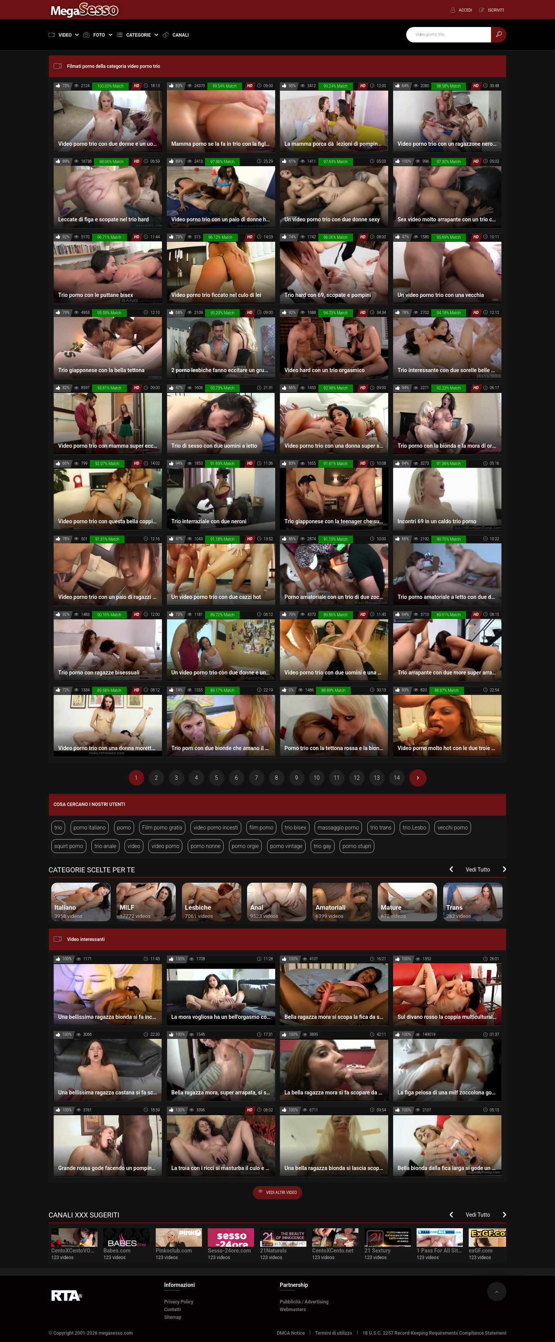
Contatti (172, 1309)
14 (397, 778)
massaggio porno (338, 827)
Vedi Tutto (478, 870)
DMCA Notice (290, 1333)
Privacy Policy (178, 1302)
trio (58, 827)
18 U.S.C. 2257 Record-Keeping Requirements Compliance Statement (435, 1333)
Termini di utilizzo (333, 1333)
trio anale (105, 846)
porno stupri (357, 846)
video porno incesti (215, 827)
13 (377, 778)
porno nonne (205, 846)
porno (124, 827)
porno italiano (90, 827)
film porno (261, 827)
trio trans (381, 827)
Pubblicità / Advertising (304, 1302)
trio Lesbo (414, 827)
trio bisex (295, 827)
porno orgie (245, 846)
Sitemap (173, 1317)
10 (317, 778)
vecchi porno (452, 827)
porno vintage (286, 846)
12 (357, 778)
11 (337, 778)
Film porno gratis (162, 827)
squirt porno (68, 846)
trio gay (322, 846)
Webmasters (293, 1309)
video (134, 846)
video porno (165, 846)
